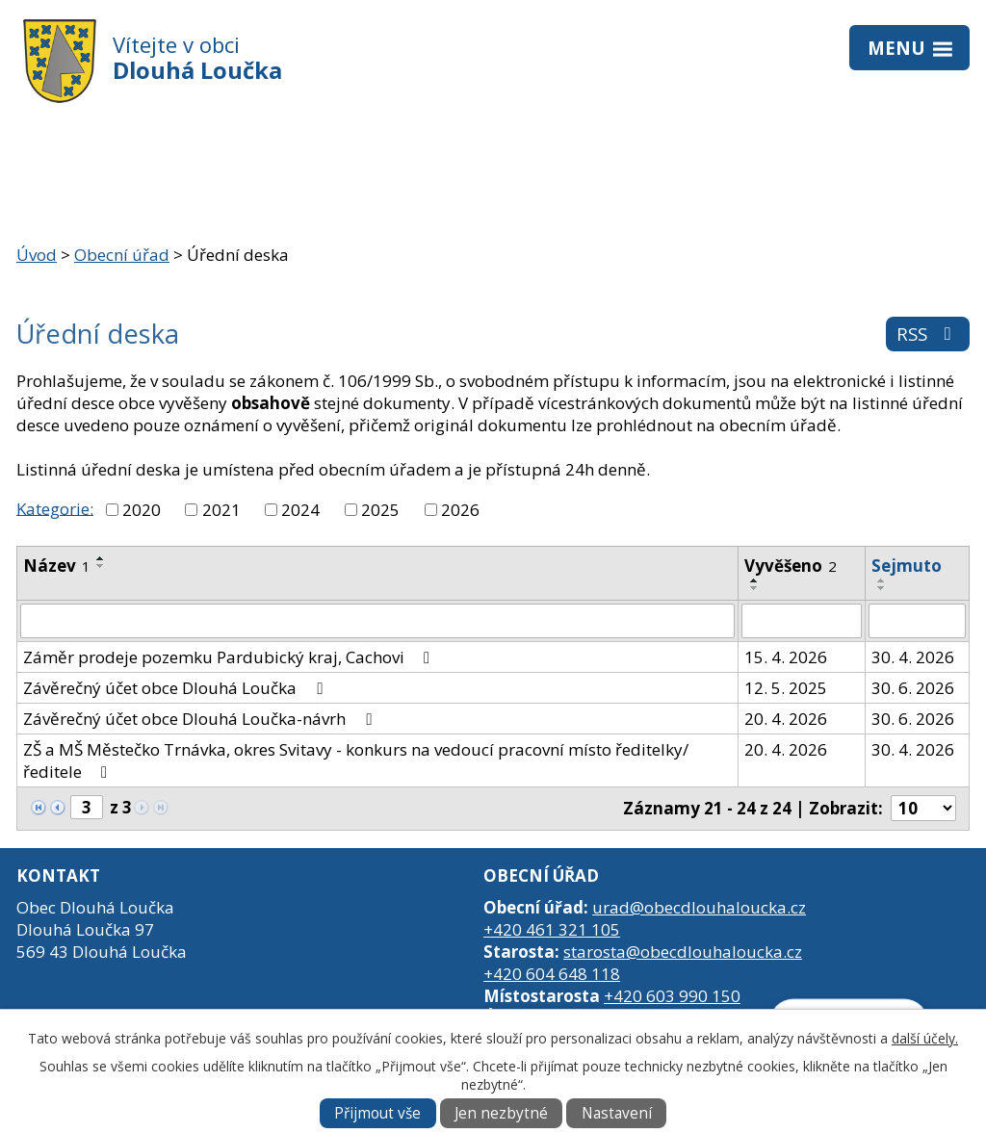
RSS (927, 334)
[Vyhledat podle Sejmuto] (917, 621)
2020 (141, 510)
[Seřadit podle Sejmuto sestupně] (882, 588)
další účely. (925, 1038)
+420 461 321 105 (551, 929)
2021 (221, 510)
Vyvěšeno (790, 565)
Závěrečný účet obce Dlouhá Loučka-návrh (200, 719)
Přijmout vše (377, 1113)
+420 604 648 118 (551, 974)
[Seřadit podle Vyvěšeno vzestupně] (754, 580)
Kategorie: (54, 508)
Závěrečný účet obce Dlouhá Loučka (176, 688)
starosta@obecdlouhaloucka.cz (682, 951)
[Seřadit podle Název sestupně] (101, 566)
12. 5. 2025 (785, 688)
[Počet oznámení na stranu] (923, 808)
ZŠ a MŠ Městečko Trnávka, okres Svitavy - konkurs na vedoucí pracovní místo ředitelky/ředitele (355, 760)
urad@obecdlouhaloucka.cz (699, 907)
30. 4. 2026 (912, 657)
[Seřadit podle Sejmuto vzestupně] (882, 580)
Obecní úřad (121, 255)
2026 (460, 510)
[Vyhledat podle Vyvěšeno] (801, 621)
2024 (300, 510)
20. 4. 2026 (785, 719)
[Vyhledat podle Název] (377, 621)
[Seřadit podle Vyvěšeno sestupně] (754, 588)
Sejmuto (906, 565)
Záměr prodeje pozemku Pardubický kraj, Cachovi (230, 657)
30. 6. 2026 (912, 688)
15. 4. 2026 (785, 657)
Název (57, 565)
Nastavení (617, 1113)
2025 (380, 510)
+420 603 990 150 (672, 996)
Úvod (36, 255)
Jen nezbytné (501, 1113)
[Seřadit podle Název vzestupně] (101, 558)
